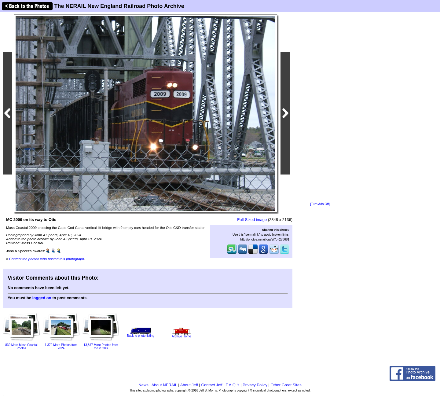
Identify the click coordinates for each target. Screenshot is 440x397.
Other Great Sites (286, 385)
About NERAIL (164, 385)
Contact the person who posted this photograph (46, 259)
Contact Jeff (211, 385)
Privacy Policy (255, 385)
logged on (41, 298)
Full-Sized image (252, 219)
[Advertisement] (319, 107)
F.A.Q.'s (232, 385)
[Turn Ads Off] (320, 204)
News (143, 385)
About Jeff (189, 385)
